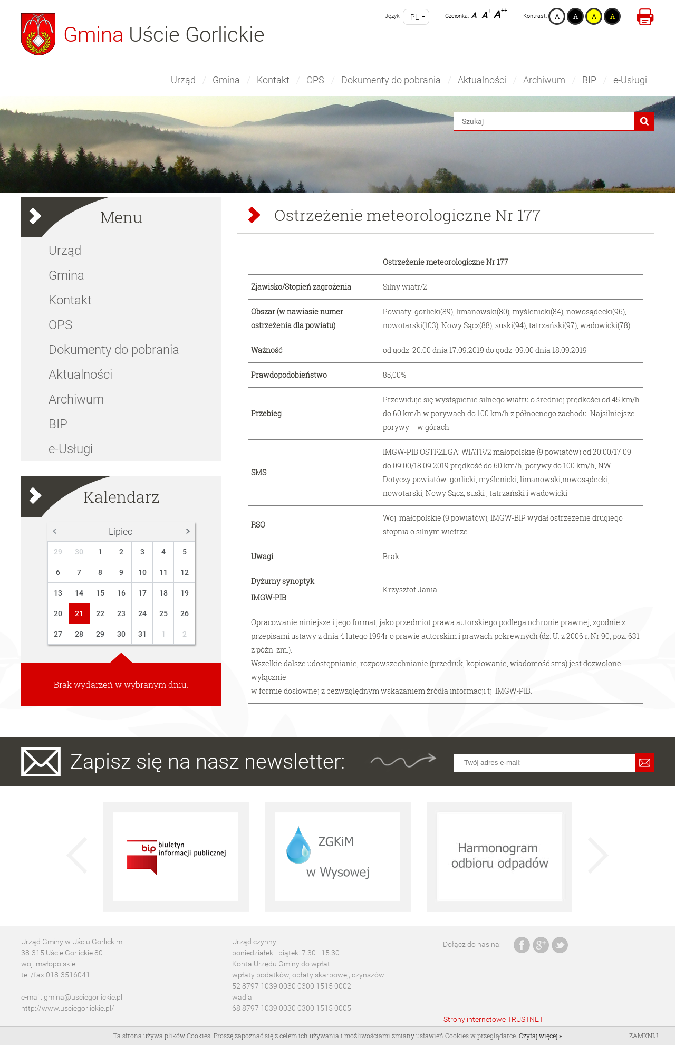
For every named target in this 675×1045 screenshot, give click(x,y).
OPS (315, 79)
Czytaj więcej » (540, 1035)
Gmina (226, 79)
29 (58, 552)
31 (142, 634)
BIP (589, 79)
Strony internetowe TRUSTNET (493, 1019)
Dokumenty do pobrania (391, 79)
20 (58, 613)
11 (163, 572)
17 (142, 593)
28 (79, 634)
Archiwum (544, 79)
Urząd (183, 79)
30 (79, 552)
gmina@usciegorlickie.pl (83, 997)
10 (142, 572)
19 (184, 593)
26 (184, 613)
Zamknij (643, 1035)
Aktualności (482, 79)
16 (121, 593)
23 (121, 613)
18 (163, 593)
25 (163, 613)
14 (79, 593)
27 (58, 634)
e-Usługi (630, 79)
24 (142, 613)
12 (184, 572)
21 (79, 613)
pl (414, 17)
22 (100, 613)
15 (100, 593)
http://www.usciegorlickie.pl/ (67, 1008)
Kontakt (273, 79)
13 (58, 593)
